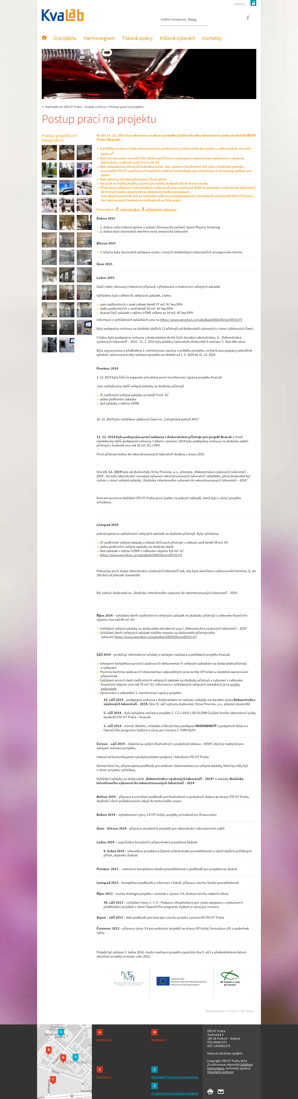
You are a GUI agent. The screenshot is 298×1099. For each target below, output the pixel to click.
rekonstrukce (130, 209)
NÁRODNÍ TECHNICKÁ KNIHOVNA (174, 1077)
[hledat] (178, 20)
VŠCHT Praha (73, 107)
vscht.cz (239, 4)
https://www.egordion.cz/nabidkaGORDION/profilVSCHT (201, 319)
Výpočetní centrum (220, 1072)
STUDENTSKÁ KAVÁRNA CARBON (174, 1094)
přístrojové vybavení (161, 209)
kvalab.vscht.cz (95, 107)
